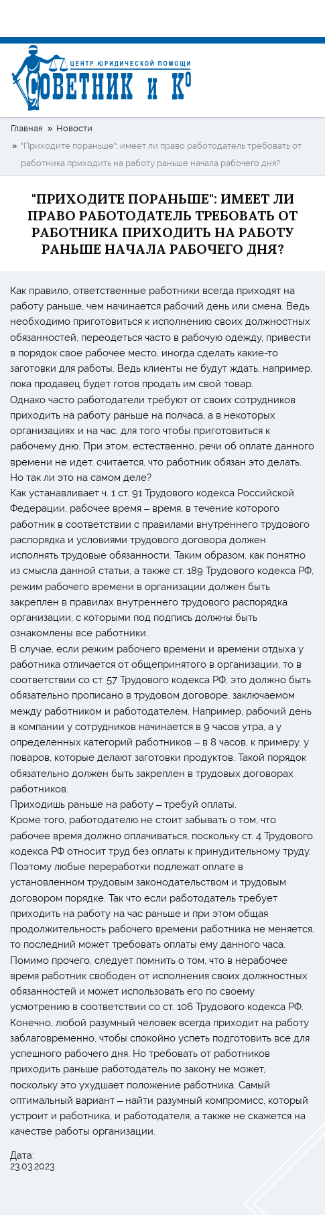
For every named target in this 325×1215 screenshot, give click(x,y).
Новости (74, 128)
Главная (26, 128)
